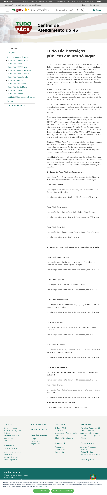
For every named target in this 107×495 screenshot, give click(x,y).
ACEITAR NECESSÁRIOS (62, 491)
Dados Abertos (86, 452)
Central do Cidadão (45, 1)
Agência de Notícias (88, 431)
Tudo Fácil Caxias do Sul (18, 60)
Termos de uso (61, 452)
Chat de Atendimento (16, 105)
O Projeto (11, 53)
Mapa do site (87, 5)
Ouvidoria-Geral (11, 457)
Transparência (60, 1)
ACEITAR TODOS (41, 491)
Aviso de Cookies (43, 486)
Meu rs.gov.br (87, 459)
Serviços (34, 1)
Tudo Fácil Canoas (15, 94)
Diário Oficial (88, 1)
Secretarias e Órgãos (74, 1)
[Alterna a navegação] (7, 10)
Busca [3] (25, 5)
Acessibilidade (35, 5)
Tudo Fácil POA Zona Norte (19, 70)
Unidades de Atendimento (18, 57)
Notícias (25, 1)
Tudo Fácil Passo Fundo (18, 77)
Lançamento (35, 444)
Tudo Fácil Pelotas (15, 80)
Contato (10, 101)
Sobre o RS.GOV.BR (39, 430)
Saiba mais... (86, 424)
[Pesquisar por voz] (78, 10)
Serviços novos (10, 428)
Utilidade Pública (11, 436)
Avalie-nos (98, 5)
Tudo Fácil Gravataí (16, 90)
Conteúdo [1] (9, 5)
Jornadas (8, 441)
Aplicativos (8, 438)
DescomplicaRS (10, 460)
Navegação (60, 443)
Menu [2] (18, 5)
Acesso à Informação (13, 452)
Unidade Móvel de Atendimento (21, 97)
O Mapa (33, 439)
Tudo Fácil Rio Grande (17, 84)
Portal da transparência (90, 454)
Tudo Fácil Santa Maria (17, 87)
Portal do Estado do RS (90, 428)
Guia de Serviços (38, 424)
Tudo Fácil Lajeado (16, 64)
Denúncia (8, 455)
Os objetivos (35, 441)
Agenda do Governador (90, 433)
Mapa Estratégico (38, 435)
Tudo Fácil (60, 424)
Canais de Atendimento (11, 447)
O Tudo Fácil (12, 49)
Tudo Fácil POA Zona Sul (18, 74)
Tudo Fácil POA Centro (17, 67)
